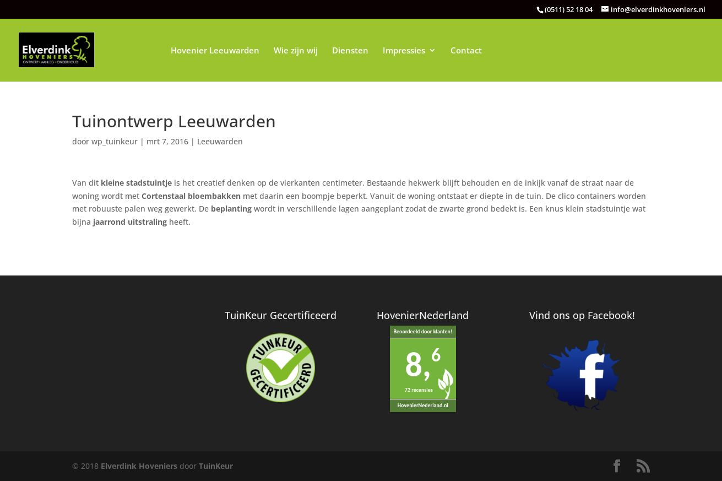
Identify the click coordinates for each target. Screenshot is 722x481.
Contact (466, 51)
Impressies (404, 51)
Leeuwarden (220, 141)
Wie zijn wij (296, 51)
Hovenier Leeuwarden (215, 51)
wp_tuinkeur (114, 141)
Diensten (350, 51)
